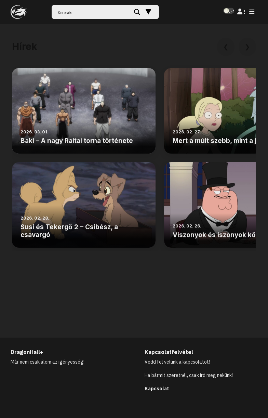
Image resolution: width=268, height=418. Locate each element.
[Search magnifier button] (137, 12)
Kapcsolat (157, 389)
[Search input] (93, 12)
